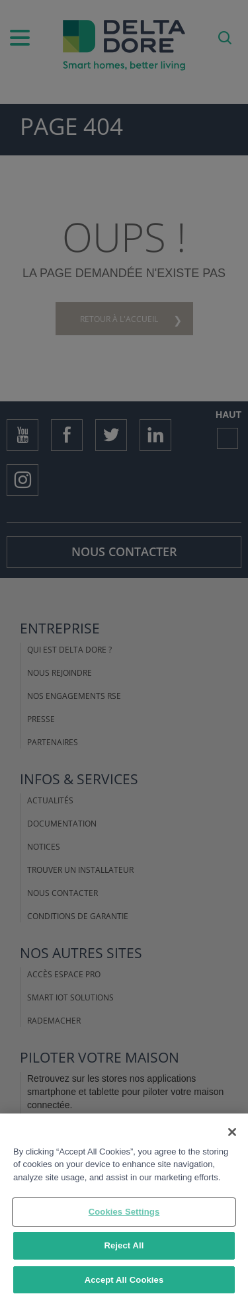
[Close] (232, 1136)
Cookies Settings (124, 1216)
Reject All (124, 1250)
